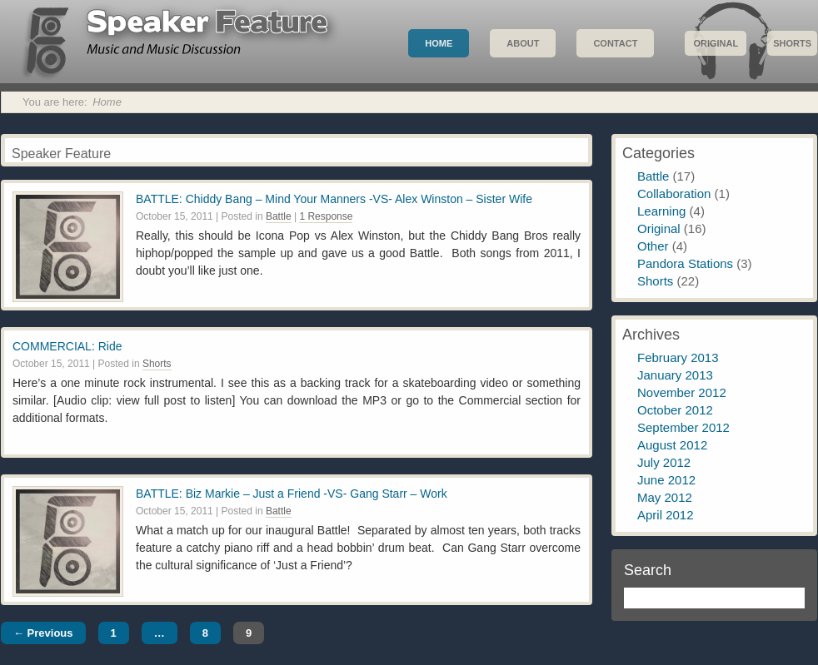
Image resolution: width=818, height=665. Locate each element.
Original (715, 43)
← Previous (43, 633)
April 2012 (665, 515)
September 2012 (683, 427)
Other (653, 246)
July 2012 (664, 462)
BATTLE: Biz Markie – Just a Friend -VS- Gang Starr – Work (291, 493)
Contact (615, 43)
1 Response (325, 216)
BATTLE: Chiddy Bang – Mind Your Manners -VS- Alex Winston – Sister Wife (334, 199)
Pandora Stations (685, 263)
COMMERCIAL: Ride (67, 346)
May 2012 (664, 497)
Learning (661, 211)
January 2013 (675, 375)
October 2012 (675, 410)
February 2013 (678, 357)
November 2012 (681, 392)
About (522, 43)
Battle (279, 216)
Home (438, 43)
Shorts (792, 43)
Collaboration (674, 193)
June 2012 (666, 480)
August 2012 (672, 445)
